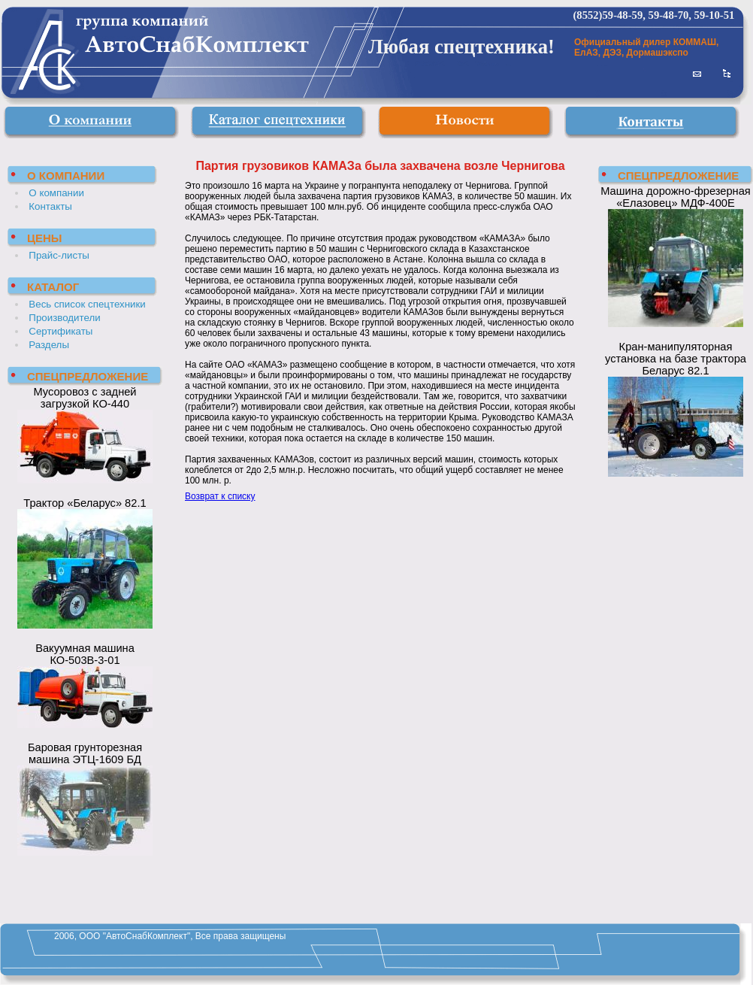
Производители (64, 317)
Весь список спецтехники (87, 304)
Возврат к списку (220, 496)
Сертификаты (60, 331)
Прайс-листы (59, 255)
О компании (56, 193)
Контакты (50, 206)
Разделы (49, 344)
